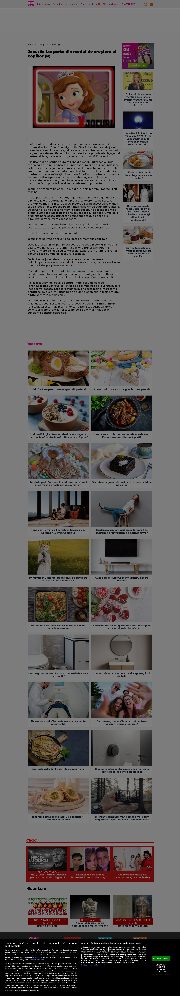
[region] (90, 967)
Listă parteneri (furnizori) (93, 965)
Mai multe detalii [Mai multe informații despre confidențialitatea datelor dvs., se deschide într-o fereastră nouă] (36, 960)
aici (70, 978)
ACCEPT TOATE (161, 958)
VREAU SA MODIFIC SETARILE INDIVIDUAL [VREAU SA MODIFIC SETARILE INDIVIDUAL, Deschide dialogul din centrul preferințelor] (161, 968)
